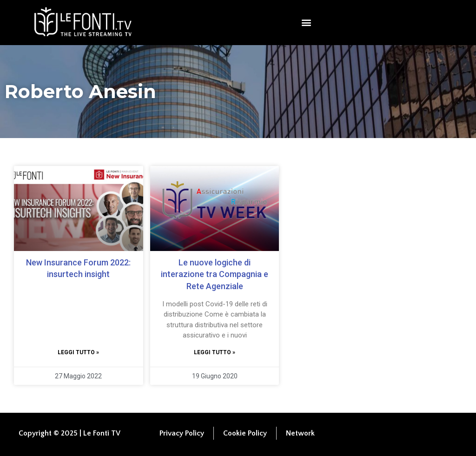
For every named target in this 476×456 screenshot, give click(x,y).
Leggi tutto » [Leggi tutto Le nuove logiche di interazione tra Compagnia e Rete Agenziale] (214, 352)
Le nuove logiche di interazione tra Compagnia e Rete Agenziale (214, 274)
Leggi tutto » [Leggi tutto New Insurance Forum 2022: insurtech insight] (78, 352)
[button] (306, 22)
